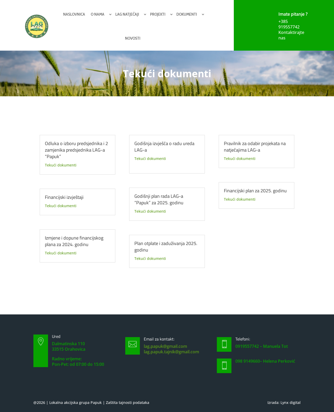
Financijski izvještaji (64, 197)
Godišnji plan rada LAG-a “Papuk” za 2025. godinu (158, 199)
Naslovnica (74, 14)
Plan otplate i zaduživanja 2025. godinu (165, 246)
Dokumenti (186, 14)
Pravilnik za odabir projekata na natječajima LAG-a (255, 146)
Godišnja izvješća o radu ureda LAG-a (164, 146)
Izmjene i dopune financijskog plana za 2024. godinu (74, 241)
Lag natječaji (127, 14)
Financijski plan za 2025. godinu (255, 190)
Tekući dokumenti (60, 165)
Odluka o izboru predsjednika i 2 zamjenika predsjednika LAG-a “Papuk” (76, 150)
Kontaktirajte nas (291, 35)
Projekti (157, 14)
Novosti (132, 38)
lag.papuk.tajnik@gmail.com (171, 352)
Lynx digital (291, 402)
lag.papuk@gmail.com (165, 346)
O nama (97, 14)
